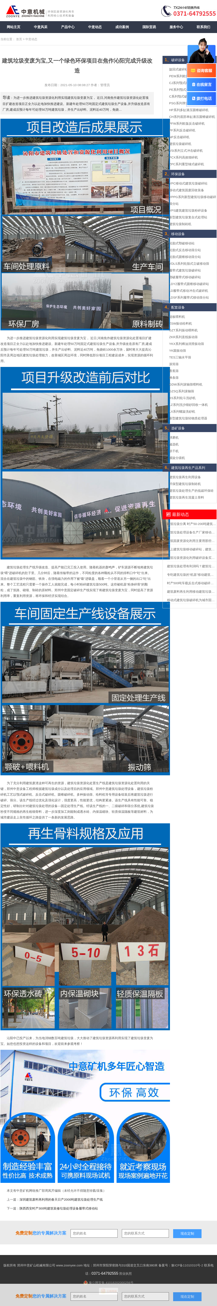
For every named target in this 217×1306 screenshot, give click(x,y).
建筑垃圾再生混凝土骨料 (186, 497)
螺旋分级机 (177, 458)
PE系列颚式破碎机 (182, 89)
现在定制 (187, 1296)
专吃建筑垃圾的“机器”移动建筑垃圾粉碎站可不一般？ (191, 574)
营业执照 (125, 1273)
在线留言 (202, 85)
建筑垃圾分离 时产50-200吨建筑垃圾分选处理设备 (191, 524)
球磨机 (174, 437)
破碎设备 (175, 60)
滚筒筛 (174, 364)
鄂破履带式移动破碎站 (185, 277)
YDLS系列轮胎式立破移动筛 (189, 263)
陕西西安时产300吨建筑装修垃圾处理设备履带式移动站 (58, 1208)
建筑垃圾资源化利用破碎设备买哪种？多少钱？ (191, 557)
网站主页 (13, 27)
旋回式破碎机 (178, 69)
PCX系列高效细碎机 (183, 157)
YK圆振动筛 (177, 350)
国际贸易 (149, 27)
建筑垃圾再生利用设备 (185, 477)
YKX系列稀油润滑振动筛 (186, 344)
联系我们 (203, 27)
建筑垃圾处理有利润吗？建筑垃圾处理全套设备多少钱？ (191, 566)
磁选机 (174, 444)
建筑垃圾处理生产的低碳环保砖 (191, 490)
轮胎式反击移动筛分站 (185, 250)
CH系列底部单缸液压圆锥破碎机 (192, 116)
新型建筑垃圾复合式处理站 (188, 217)
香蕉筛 (174, 371)
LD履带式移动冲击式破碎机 (188, 290)
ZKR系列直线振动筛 (183, 337)
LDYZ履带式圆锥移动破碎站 (189, 284)
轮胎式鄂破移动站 (182, 243)
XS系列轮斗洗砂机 (182, 398)
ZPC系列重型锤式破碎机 (186, 164)
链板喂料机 (177, 316)
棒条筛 (174, 377)
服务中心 (176, 27)
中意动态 (95, 27)
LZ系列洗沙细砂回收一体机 (188, 404)
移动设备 (175, 234)
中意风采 (40, 27)
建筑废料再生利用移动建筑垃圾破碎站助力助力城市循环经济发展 (191, 591)
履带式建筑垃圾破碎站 (185, 270)
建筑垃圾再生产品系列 (185, 468)
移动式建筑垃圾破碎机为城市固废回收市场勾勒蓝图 (191, 600)
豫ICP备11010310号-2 (187, 1265)
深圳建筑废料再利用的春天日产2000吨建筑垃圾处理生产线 (61, 1199)
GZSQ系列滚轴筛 (181, 391)
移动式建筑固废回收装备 (186, 190)
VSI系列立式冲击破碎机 (186, 150)
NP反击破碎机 (179, 137)
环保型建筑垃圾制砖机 (185, 484)
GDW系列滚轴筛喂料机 (185, 384)
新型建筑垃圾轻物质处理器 (188, 418)
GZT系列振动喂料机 (183, 330)
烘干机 (174, 451)
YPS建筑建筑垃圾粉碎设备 (188, 210)
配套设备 (175, 307)
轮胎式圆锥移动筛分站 (185, 257)
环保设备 (175, 174)
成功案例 (122, 27)
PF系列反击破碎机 (182, 130)
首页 (19, 39)
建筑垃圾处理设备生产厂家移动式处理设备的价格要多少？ (191, 532)
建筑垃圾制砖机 (180, 224)
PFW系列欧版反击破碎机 (187, 123)
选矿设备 (175, 428)
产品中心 (68, 27)
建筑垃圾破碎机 (180, 144)
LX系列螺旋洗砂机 (182, 411)
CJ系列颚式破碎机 (182, 83)
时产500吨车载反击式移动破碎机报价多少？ (191, 583)
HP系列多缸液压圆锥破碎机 (189, 110)
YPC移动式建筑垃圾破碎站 (188, 183)
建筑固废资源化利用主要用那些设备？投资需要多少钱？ (191, 541)
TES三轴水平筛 (180, 357)
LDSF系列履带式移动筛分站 (189, 297)
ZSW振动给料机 (180, 323)
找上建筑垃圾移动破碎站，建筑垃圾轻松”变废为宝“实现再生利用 (191, 549)
